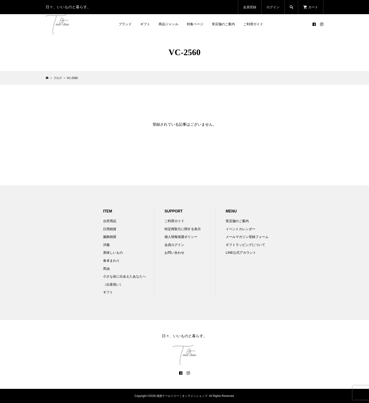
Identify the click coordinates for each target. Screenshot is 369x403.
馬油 (106, 268)
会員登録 (249, 7)
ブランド (125, 24)
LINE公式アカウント (241, 252)
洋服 (106, 245)
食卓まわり (111, 260)
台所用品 (109, 221)
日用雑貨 (109, 229)
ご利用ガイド (253, 24)
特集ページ (195, 24)
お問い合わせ (174, 252)
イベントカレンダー (240, 229)
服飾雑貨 (109, 237)
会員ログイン (174, 245)
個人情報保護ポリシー (180, 237)
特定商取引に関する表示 (182, 229)
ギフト (145, 24)
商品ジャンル (168, 24)
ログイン (273, 7)
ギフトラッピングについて (245, 245)
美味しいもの (113, 252)
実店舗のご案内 (223, 24)
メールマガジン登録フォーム (247, 237)
